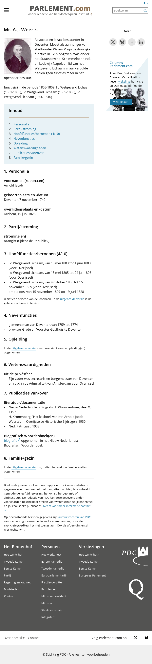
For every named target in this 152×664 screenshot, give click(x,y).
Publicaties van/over (28, 153)
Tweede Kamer (14, 561)
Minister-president (53, 596)
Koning (8, 596)
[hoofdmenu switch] (6, 12)
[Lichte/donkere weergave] (147, 4)
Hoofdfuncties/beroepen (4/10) (36, 134)
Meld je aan (120, 102)
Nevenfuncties (24, 138)
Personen (50, 546)
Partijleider (48, 589)
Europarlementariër (54, 575)
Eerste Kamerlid (52, 561)
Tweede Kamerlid (53, 568)
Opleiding (20, 143)
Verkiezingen (91, 546)
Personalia (21, 124)
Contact (34, 638)
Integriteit (47, 617)
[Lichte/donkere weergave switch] (147, 3)
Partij (7, 575)
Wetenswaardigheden (29, 148)
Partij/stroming (24, 129)
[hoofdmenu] (8, 12)
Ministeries (11, 589)
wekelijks (124, 81)
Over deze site (14, 638)
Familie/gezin (23, 157)
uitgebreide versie (72, 299)
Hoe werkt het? (51, 554)
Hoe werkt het (13, 554)
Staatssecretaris (52, 610)
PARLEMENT (60, 8)
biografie (10, 440)
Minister (46, 603)
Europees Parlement (92, 575)
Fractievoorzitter (52, 582)
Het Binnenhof (18, 546)
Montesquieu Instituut (74, 14)
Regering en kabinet (17, 582)
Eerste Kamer (13, 568)
